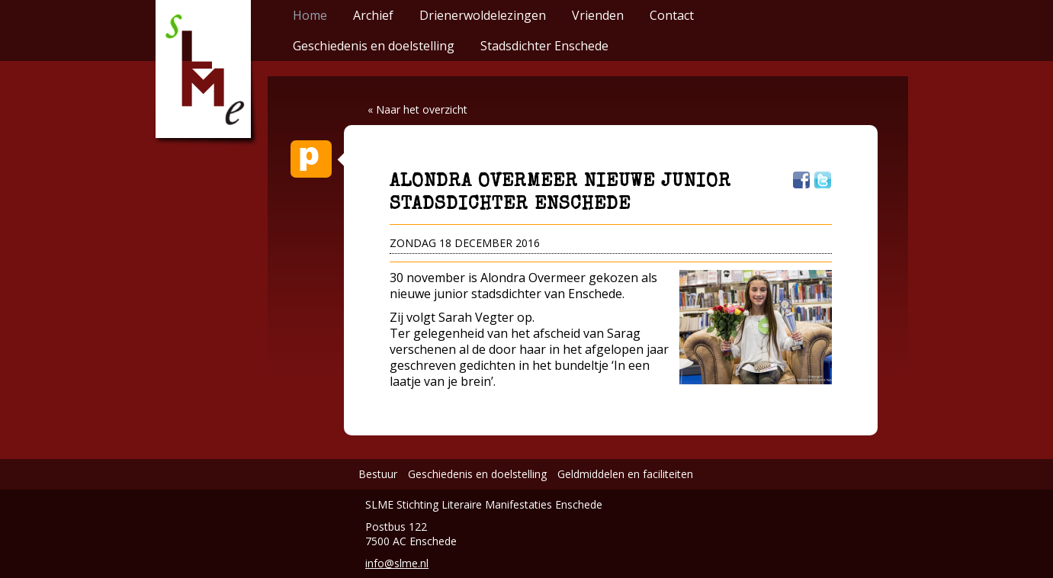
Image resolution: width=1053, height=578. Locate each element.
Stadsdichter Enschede (544, 45)
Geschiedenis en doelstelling (373, 45)
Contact (672, 15)
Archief (373, 15)
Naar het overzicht (421, 109)
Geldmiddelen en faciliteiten (625, 474)
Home (310, 15)
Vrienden (598, 15)
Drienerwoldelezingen (482, 15)
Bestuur (377, 474)
